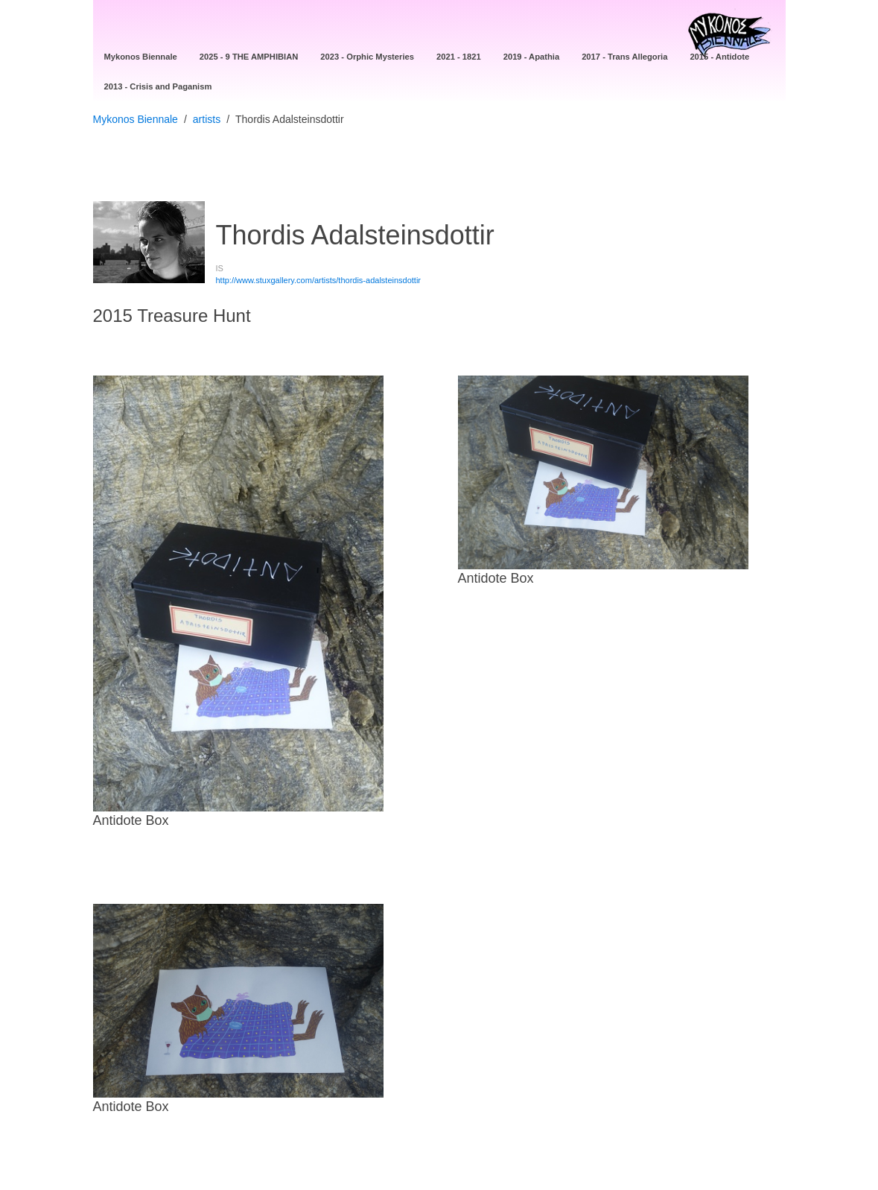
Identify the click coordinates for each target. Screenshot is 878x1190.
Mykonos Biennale (135, 119)
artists (206, 119)
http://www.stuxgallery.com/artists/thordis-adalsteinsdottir (318, 280)
